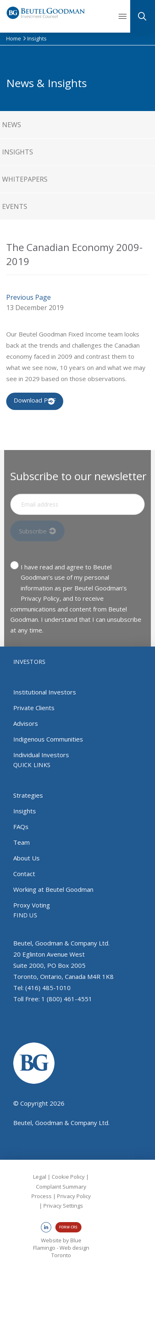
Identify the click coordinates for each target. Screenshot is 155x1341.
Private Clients (34, 708)
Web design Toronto (70, 1251)
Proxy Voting (31, 905)
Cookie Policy (68, 1176)
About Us (26, 858)
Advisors (25, 723)
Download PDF (35, 400)
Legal (39, 1176)
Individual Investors (41, 755)
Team (21, 842)
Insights (24, 811)
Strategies (28, 795)
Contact (24, 874)
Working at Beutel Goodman (53, 889)
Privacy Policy (74, 1196)
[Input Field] (77, 504)
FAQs (21, 826)
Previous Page (28, 297)
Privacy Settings (63, 1205)
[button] (125, 16)
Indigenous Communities (48, 739)
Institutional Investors (44, 692)
